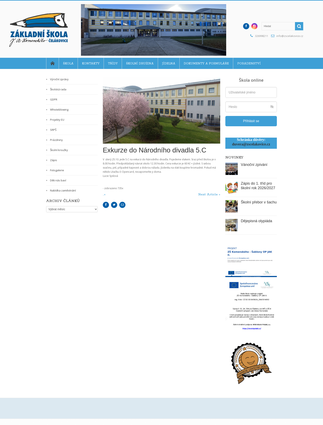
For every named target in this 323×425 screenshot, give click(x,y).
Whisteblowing (59, 109)
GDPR (53, 99)
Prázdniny (56, 140)
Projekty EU (57, 120)
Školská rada (58, 89)
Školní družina (140, 63)
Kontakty (90, 63)
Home (52, 63)
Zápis (53, 160)
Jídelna (168, 63)
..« (104, 194)
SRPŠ (53, 130)
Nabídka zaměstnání (63, 190)
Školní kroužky (59, 150)
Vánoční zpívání (254, 165)
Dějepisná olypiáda (256, 221)
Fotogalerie (57, 170)
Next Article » (209, 194)
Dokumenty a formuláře (206, 63)
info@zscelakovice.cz (289, 36)
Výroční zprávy (59, 79)
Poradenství (249, 63)
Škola (68, 63)
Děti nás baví (58, 180)
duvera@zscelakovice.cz (251, 144)
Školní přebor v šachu (259, 202)
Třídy (113, 63)
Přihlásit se (251, 121)
